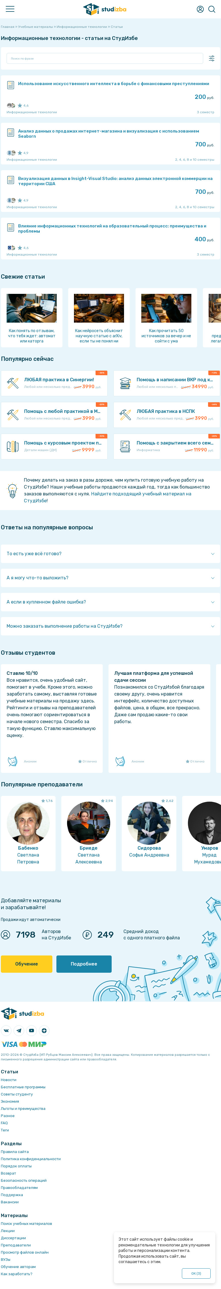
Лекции (8, 1231)
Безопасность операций (24, 1180)
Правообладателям (19, 1187)
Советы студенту (17, 1094)
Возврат (8, 1173)
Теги (5, 1130)
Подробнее (84, 964)
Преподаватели (16, 1245)
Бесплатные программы (23, 1087)
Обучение (26, 964)
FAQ (4, 1123)
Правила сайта (15, 1152)
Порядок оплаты (16, 1166)
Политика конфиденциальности (31, 1159)
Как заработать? (17, 1274)
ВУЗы (5, 1259)
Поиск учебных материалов (26, 1223)
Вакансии (10, 1202)
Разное (8, 1116)
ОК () (196, 1273)
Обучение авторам (18, 1267)
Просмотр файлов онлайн (25, 1252)
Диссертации (13, 1238)
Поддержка (12, 1195)
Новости (8, 1080)
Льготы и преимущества (23, 1108)
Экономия (10, 1101)
